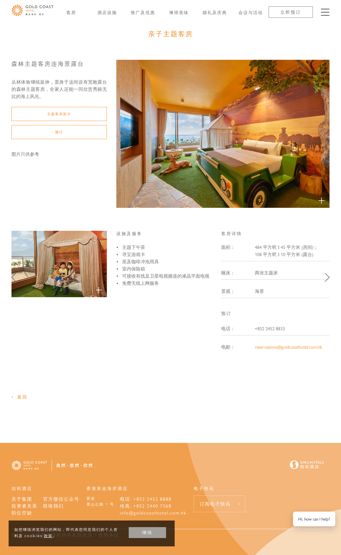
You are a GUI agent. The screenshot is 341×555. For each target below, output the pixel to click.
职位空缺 (21, 512)
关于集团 (21, 499)
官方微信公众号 (61, 499)
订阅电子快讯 (215, 503)
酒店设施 (107, 12)
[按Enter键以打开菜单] (325, 12)
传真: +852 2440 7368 (146, 505)
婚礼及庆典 (215, 12)
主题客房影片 (59, 113)
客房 (71, 12)
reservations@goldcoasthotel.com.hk (288, 346)
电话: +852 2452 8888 (146, 499)
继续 (147, 532)
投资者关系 (24, 505)
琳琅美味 (179, 12)
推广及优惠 (143, 12)
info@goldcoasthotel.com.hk (153, 512)
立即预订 (290, 12)
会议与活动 (250, 12)
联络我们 (53, 505)
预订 (59, 132)
